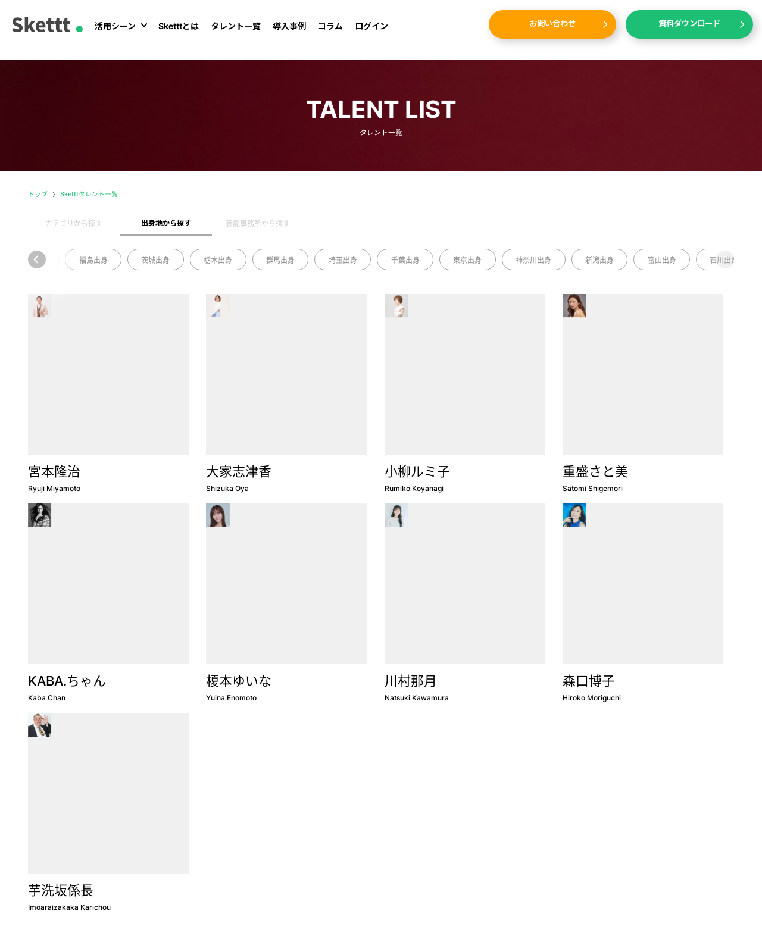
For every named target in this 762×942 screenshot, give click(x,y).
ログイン (371, 31)
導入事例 (289, 31)
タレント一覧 (236, 31)
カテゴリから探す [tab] (73, 223)
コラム (330, 31)
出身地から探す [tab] (166, 222)
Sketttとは (178, 31)
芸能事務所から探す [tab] (258, 223)
